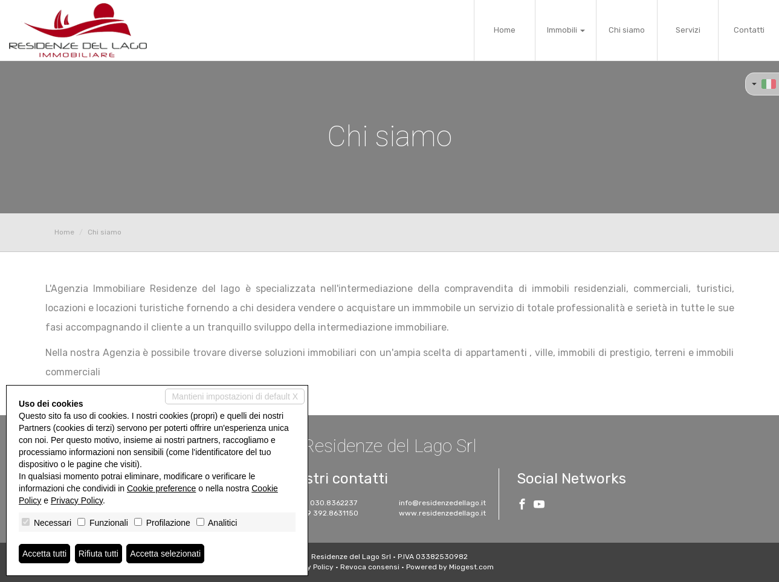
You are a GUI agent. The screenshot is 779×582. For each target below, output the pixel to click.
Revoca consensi (369, 567)
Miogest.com (471, 567)
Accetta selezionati (165, 553)
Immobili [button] (566, 29)
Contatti (749, 29)
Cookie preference (161, 488)
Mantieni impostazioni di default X (235, 396)
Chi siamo (627, 29)
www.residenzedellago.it (442, 513)
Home (505, 29)
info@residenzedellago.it (442, 503)
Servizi (688, 29)
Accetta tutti (44, 553)
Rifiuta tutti (98, 553)
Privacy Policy (309, 567)
